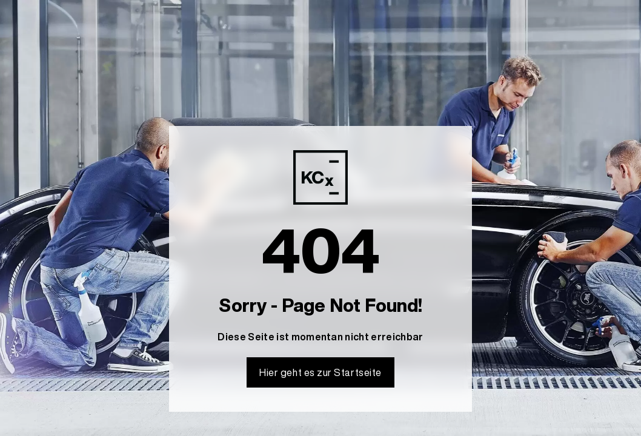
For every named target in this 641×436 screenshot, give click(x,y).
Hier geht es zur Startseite (320, 372)
